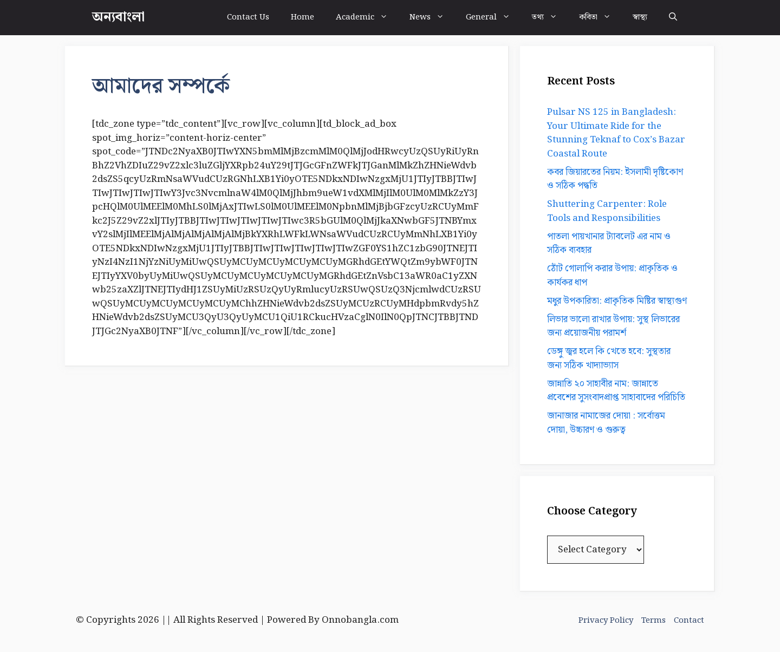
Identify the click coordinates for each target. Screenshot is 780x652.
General (493, 17)
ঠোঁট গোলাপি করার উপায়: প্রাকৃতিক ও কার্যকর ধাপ (612, 275)
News (432, 17)
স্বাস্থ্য (640, 17)
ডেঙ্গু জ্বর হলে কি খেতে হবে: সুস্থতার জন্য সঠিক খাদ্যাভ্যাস (609, 358)
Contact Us (248, 17)
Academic (367, 17)
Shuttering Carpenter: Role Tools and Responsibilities (607, 211)
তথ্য (550, 17)
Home (302, 17)
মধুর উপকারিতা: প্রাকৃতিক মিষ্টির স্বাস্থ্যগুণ (617, 301)
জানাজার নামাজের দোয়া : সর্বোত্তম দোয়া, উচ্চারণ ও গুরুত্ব (606, 423)
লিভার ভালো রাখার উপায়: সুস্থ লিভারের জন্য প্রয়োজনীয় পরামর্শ (613, 326)
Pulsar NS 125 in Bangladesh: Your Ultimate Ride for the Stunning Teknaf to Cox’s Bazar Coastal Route (616, 133)
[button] (673, 17)
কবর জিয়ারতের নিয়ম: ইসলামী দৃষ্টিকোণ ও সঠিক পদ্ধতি (615, 179)
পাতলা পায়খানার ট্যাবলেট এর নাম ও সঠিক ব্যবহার (609, 243)
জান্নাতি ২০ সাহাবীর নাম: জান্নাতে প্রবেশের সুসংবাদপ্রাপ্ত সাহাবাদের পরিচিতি (616, 391)
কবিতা (600, 17)
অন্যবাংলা (118, 17)
